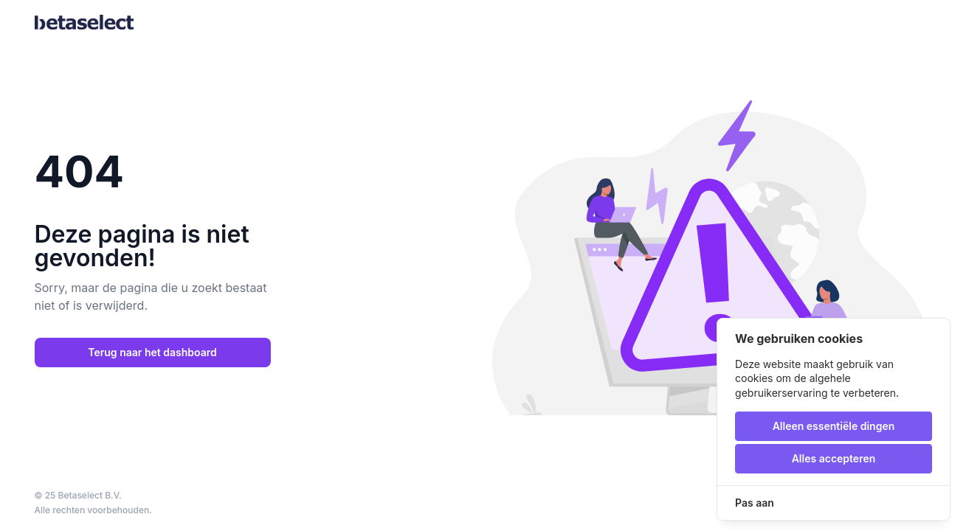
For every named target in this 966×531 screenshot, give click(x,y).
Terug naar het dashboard (152, 352)
